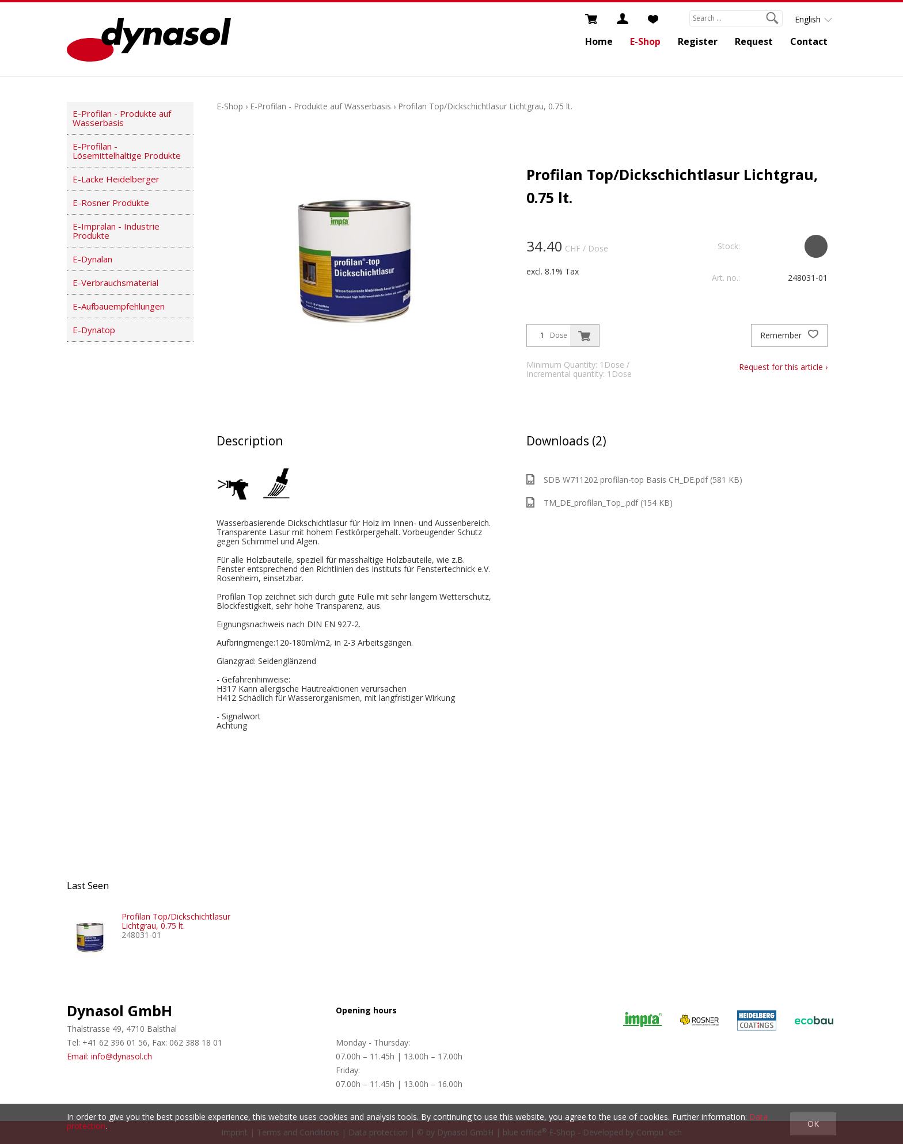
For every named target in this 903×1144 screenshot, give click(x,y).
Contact (809, 41)
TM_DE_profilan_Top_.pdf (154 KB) (599, 502)
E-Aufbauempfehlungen (119, 306)
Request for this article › (783, 366)
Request (754, 41)
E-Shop (645, 41)
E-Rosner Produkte (111, 202)
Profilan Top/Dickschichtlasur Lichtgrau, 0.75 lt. (485, 106)
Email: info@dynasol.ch (109, 1056)
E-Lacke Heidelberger (116, 179)
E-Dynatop (94, 329)
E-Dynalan (92, 259)
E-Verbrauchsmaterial (115, 282)
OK (813, 1123)
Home (599, 41)
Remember (789, 335)
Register (698, 41)
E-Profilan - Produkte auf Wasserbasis (122, 118)
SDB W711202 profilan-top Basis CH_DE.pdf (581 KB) (634, 479)
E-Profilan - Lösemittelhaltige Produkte (127, 150)
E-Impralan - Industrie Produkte (116, 230)
